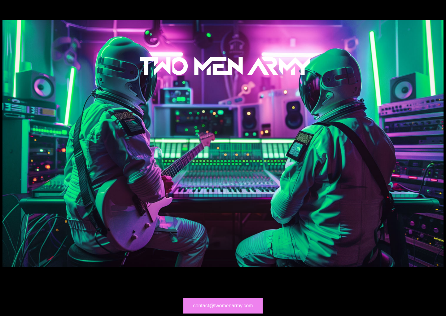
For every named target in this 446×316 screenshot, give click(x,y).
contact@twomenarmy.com (223, 305)
